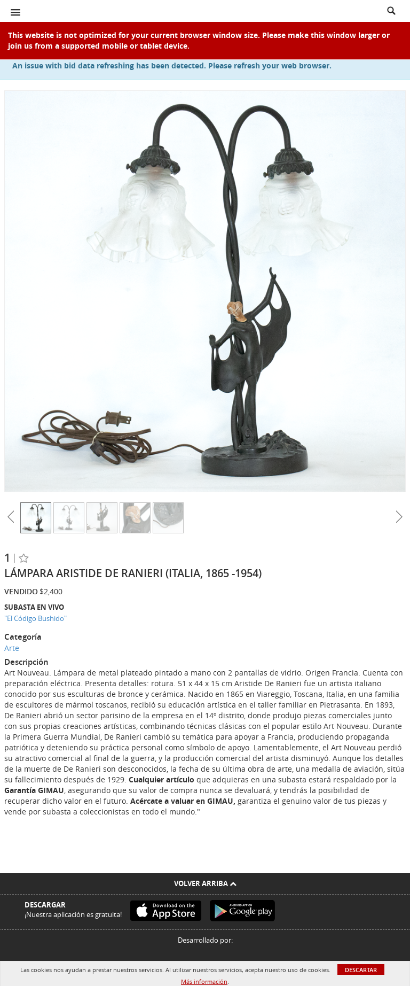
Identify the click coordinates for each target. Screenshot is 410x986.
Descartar (361, 970)
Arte (11, 648)
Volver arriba (205, 883)
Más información (204, 981)
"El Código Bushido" (35, 618)
